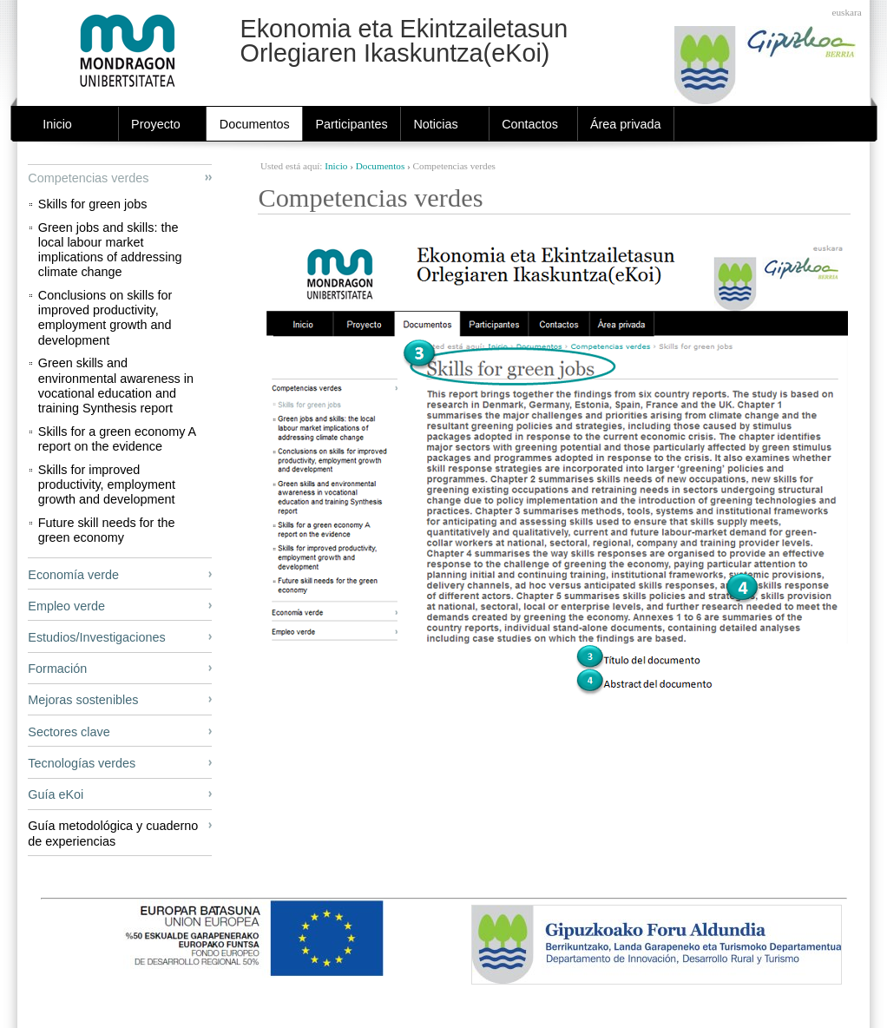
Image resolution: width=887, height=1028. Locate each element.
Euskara (847, 12)
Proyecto (156, 124)
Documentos (255, 124)
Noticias (435, 124)
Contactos (530, 124)
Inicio (57, 124)
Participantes (351, 124)
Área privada (625, 124)
